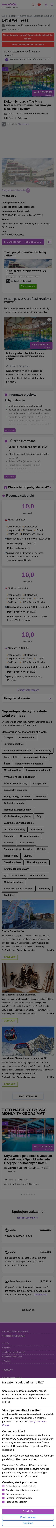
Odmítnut (28, 1523)
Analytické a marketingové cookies (23, 1490)
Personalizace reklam (16, 1502)
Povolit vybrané (28, 1517)
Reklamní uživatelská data (19, 1498)
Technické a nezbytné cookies (20, 1486)
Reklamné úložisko (15, 1494)
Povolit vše (28, 1511)
